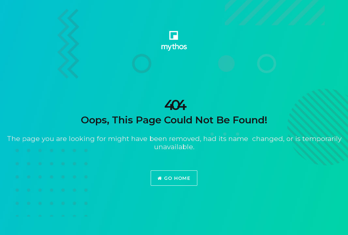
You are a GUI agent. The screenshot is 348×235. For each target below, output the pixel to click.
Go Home (174, 178)
